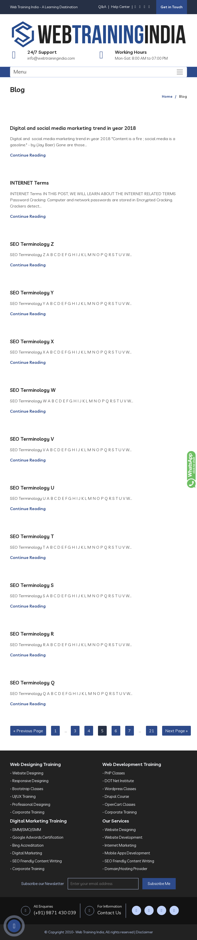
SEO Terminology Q (32, 683)
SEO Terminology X (32, 341)
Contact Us (109, 909)
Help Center (120, 6)
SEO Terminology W (33, 390)
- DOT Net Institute (118, 780)
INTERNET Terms (29, 183)
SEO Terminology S (32, 585)
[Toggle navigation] (98, 72)
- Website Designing (26, 773)
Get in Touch (172, 7)
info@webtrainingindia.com (51, 58)
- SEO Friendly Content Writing (36, 860)
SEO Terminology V (32, 439)
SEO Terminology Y (32, 293)
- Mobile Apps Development (126, 853)
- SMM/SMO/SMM (25, 829)
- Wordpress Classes (119, 788)
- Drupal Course (115, 796)
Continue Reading (28, 155)
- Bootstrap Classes (26, 788)
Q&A (102, 6)
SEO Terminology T (32, 536)
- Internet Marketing (119, 845)
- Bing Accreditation (27, 845)
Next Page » (176, 730)
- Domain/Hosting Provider (124, 868)
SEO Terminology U (32, 488)
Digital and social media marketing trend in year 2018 (73, 128)
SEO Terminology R (32, 634)
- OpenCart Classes (118, 804)
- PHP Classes (113, 773)
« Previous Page (28, 730)
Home (167, 96)
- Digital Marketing (26, 853)
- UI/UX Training (23, 796)
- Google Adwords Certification (36, 837)
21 (151, 730)
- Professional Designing (30, 804)
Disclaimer (144, 932)
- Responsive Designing (29, 780)
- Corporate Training (27, 812)
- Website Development (122, 837)
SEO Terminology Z (32, 244)
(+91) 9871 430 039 (55, 909)
